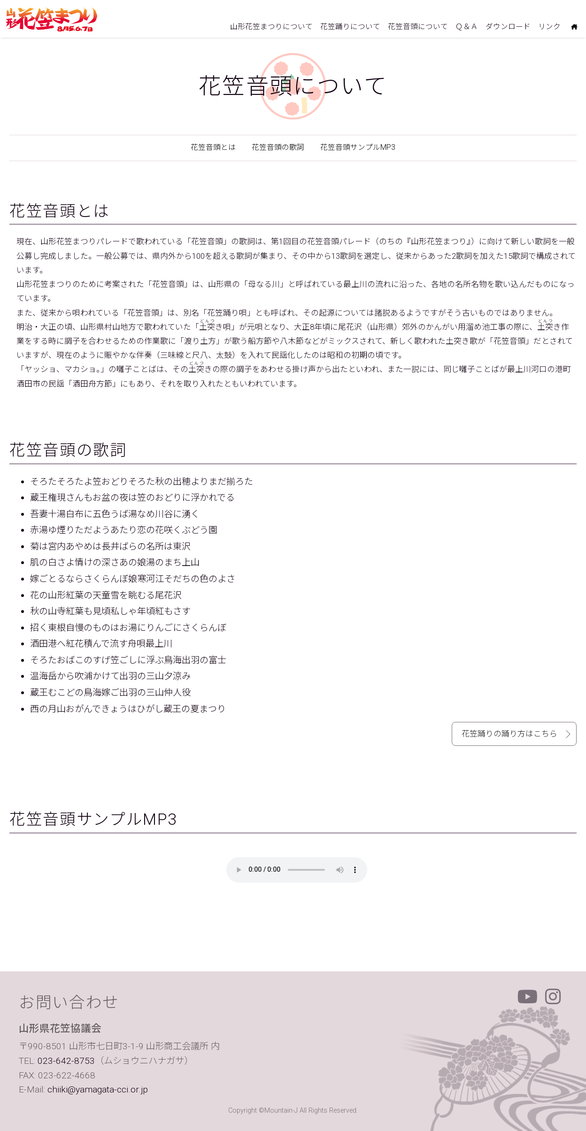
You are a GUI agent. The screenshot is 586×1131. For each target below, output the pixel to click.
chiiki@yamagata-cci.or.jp (97, 1089)
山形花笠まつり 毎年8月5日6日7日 (52, 19)
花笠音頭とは (213, 147)
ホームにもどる (574, 28)
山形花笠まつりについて (271, 27)
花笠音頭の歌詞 (278, 147)
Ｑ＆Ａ (466, 27)
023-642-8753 (66, 1060)
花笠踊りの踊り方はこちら (509, 733)
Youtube (527, 997)
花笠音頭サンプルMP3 (357, 147)
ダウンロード (508, 27)
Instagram (553, 997)
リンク (549, 27)
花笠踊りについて (350, 27)
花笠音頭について (418, 27)
